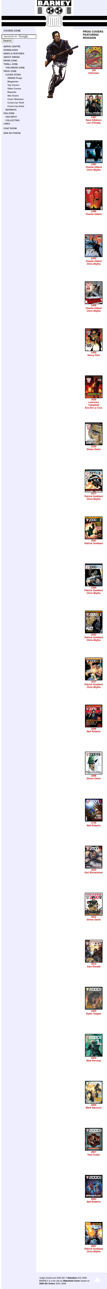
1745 (93, 822)
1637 (93, 681)
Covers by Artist (15, 106)
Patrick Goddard (93, 496)
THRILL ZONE (11, 64)
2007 (93, 1152)
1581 (93, 540)
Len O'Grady (94, 122)
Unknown (93, 73)
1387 (93, 117)
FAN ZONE (9, 113)
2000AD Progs (14, 78)
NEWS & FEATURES (14, 53)
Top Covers (13, 85)
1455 (93, 305)
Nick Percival (93, 1060)
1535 (93, 446)
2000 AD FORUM (12, 133)
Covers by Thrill (15, 103)
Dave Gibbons (94, 120)
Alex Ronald (93, 966)
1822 (93, 917)
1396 (93, 211)
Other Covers (14, 88)
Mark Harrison (94, 1107)
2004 (93, 1105)
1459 (93, 352)
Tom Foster (93, 1154)
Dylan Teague (93, 1013)
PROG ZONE (10, 71)
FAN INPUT (11, 117)
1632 (93, 634)
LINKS (7, 123)
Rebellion (72, 1278)
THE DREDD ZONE (15, 67)
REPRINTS (10, 110)
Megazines (12, 81)
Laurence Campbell (93, 403)
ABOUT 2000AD (12, 57)
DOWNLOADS (11, 50)
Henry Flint (94, 355)
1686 (93, 728)
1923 (93, 1058)
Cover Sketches (15, 99)
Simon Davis (94, 449)
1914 (93, 964)
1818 (93, 869)
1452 (93, 258)
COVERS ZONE (12, 30)
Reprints (11, 92)
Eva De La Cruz (93, 407)
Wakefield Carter (71, 1281)
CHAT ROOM (10, 128)
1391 (93, 164)
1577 (93, 493)
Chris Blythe (94, 170)
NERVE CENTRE (12, 46)
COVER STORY (13, 74)
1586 (93, 587)
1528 (93, 399)
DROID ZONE (10, 60)
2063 (93, 1199)
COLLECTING (12, 120)
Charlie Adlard (94, 167)
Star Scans (13, 95)
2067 (93, 1246)
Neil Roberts (94, 731)
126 (94, 70)
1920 (93, 1011)
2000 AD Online (47, 1283)
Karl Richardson (94, 872)
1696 (93, 775)
